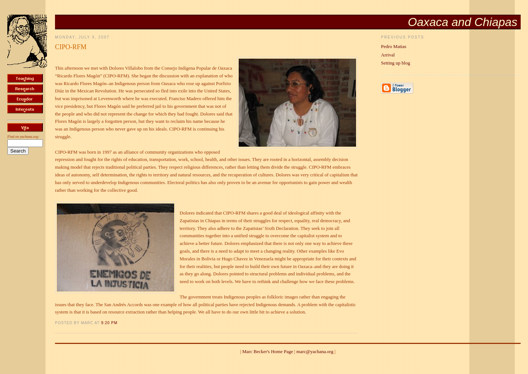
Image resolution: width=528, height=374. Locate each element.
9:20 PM (109, 323)
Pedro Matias (393, 46)
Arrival (388, 55)
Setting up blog (395, 63)
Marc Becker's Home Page (267, 351)
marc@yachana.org (314, 351)
